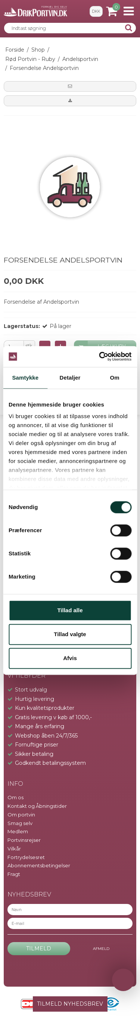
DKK (96, 11)
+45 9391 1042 (23, 511)
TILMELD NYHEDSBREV (70, 1003)
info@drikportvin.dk (31, 519)
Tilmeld (38, 948)
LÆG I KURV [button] (100, 346)
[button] (70, 86)
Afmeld (101, 948)
